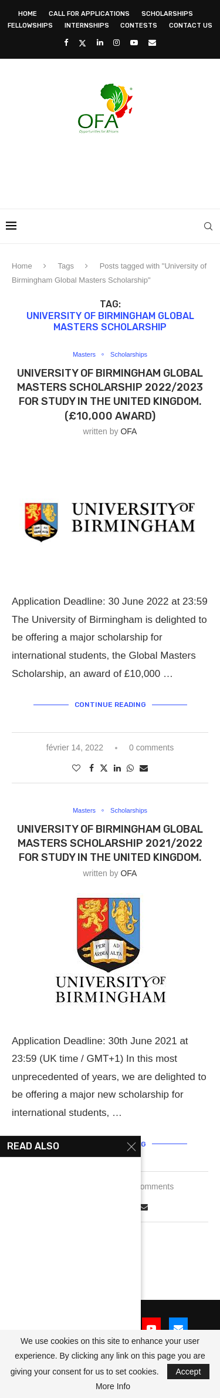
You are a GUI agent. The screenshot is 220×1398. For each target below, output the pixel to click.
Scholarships (167, 14)
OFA (128, 431)
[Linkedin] (100, 42)
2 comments (151, 1186)
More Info (113, 1386)
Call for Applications (89, 14)
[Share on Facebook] (91, 768)
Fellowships (30, 25)
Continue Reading (110, 704)
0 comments (151, 747)
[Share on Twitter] (104, 768)
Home (27, 14)
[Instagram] (116, 42)
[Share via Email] (144, 768)
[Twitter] (82, 43)
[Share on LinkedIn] (117, 768)
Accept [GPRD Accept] (188, 1371)
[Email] (152, 42)
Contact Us (190, 25)
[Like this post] (76, 768)
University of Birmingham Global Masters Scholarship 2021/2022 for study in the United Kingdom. (110, 843)
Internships (87, 25)
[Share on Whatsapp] (130, 768)
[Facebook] (66, 42)
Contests (138, 25)
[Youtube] (134, 42)
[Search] (208, 226)
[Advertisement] (113, 167)
